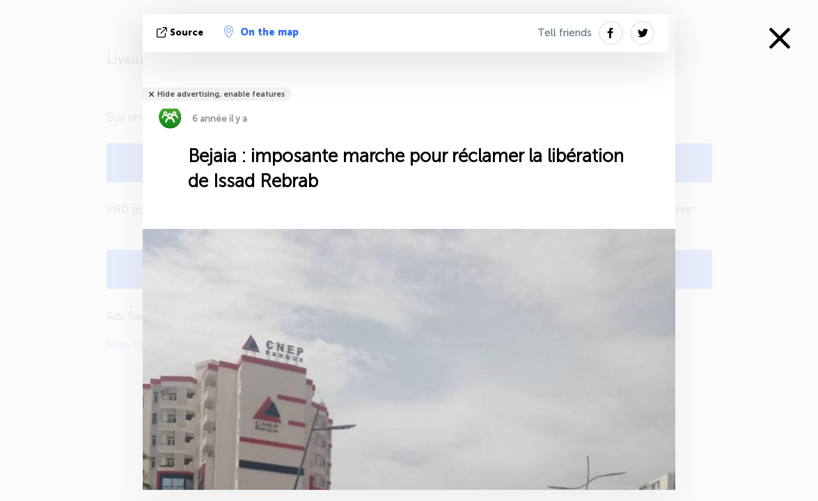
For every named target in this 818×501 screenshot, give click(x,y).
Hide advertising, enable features (221, 94)
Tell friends (564, 32)
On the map (261, 32)
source (181, 32)
